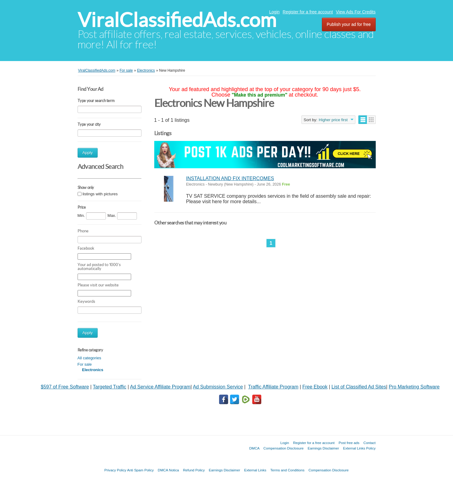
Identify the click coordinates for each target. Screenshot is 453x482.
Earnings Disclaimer (323, 448)
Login (274, 11)
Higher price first (333, 120)
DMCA (254, 448)
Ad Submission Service (218, 386)
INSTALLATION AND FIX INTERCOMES (230, 178)
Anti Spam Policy (140, 470)
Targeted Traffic (109, 386)
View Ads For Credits (355, 11)
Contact (370, 443)
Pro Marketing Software (414, 386)
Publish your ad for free (349, 24)
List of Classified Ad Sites (359, 386)
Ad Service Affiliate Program (160, 386)
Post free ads (349, 443)
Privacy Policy (115, 470)
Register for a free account (308, 11)
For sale (85, 364)
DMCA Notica (168, 470)
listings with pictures (100, 194)
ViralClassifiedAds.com (177, 20)
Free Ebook (315, 386)
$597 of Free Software (65, 386)
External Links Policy (359, 448)
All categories (89, 358)
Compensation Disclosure (283, 448)
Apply (87, 152)
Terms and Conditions (287, 470)
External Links (255, 470)
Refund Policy (194, 470)
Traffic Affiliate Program (273, 386)
